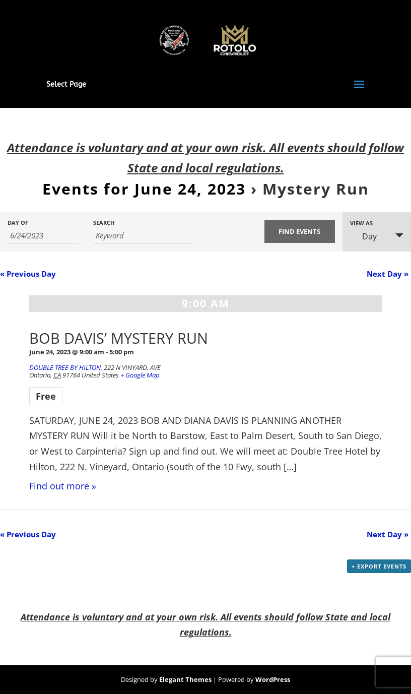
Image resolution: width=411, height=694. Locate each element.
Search (103, 222)
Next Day (387, 274)
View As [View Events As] (361, 223)
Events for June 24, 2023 (144, 188)
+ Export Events (379, 566)
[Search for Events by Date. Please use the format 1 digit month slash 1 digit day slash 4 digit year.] (43, 235)
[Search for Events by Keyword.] (142, 235)
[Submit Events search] (299, 231)
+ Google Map (140, 375)
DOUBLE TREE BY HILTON (65, 367)
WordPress (272, 679)
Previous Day (28, 274)
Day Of (18, 222)
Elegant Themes (185, 679)
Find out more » (62, 486)
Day (363, 236)
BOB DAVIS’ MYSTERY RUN (118, 338)
